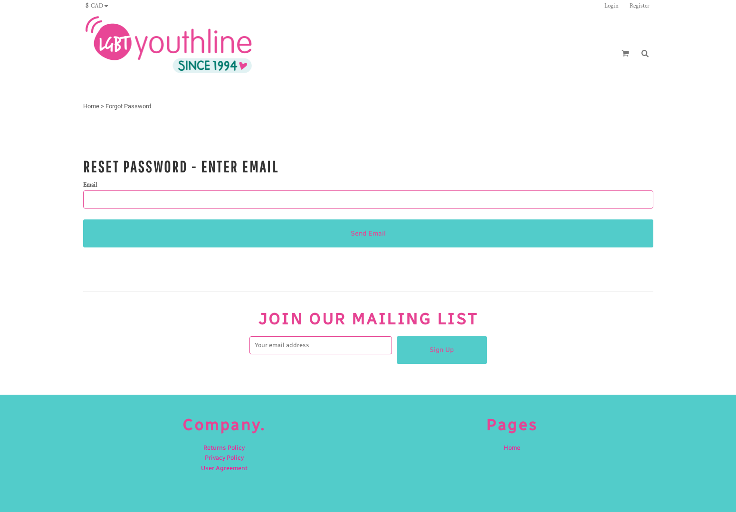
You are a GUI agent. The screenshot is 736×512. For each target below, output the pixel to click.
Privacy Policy (224, 457)
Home (91, 106)
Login (611, 6)
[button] (99, 5)
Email (90, 185)
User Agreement (224, 468)
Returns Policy (224, 447)
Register (640, 6)
